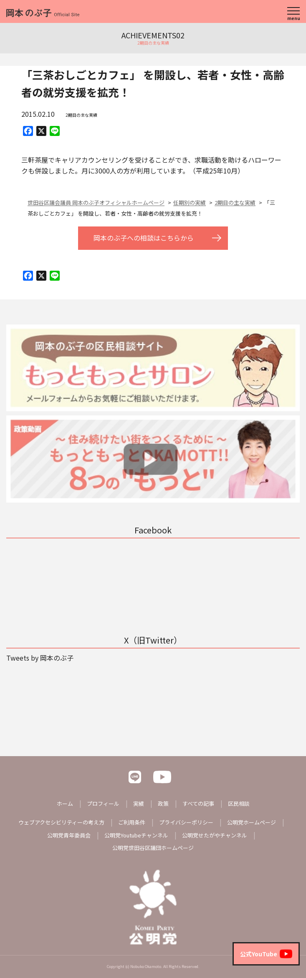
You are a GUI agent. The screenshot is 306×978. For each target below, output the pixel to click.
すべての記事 (198, 803)
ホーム (65, 803)
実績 (138, 803)
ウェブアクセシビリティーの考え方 (61, 822)
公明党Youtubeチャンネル (136, 835)
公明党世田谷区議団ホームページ (153, 848)
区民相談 (239, 803)
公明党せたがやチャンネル (214, 835)
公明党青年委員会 (69, 835)
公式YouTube (266, 954)
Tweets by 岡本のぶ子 (39, 658)
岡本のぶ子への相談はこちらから (144, 238)
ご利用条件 (131, 822)
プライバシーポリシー (186, 822)
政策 (163, 803)
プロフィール (103, 803)
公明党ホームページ (251, 822)
